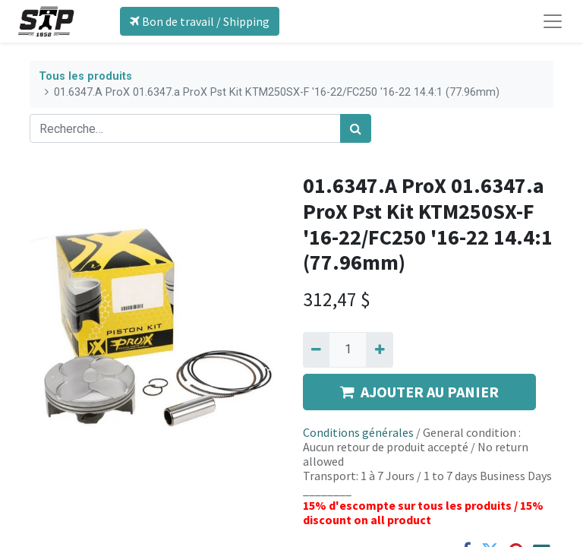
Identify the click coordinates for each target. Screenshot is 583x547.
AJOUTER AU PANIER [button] (419, 391)
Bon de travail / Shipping (199, 21)
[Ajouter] (379, 349)
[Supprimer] (316, 349)
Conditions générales (358, 432)
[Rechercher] (355, 128)
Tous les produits (85, 76)
